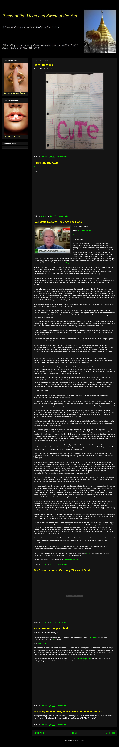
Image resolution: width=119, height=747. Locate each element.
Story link (37, 167)
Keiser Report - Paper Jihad (51, 628)
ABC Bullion (93, 637)
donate (88, 553)
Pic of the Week (43, 64)
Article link (76, 235)
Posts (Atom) (79, 741)
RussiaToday (42, 643)
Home (74, 733)
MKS (54, 639)
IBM (39, 171)
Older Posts (110, 733)
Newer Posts (39, 733)
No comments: (62, 157)
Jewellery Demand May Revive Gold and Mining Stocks (68, 711)
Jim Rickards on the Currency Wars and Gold (62, 570)
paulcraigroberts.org (84, 230)
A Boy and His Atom (46, 162)
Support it (69, 263)
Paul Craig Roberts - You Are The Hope (58, 221)
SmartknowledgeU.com (84, 659)
